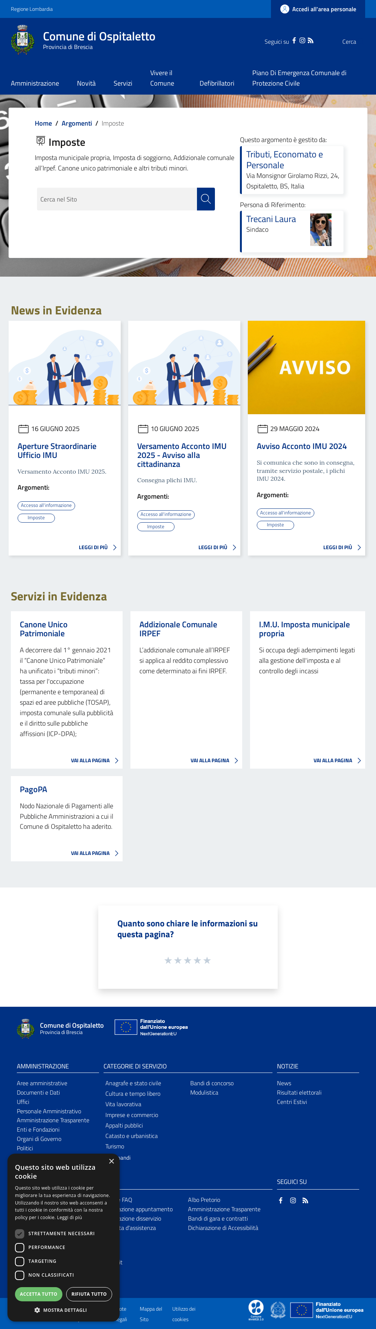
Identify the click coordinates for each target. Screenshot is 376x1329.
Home (43, 123)
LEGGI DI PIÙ (100, 547)
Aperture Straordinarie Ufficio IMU (57, 450)
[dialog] (63, 1238)
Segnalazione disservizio (131, 1217)
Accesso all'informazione (47, 505)
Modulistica (204, 1091)
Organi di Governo (39, 1138)
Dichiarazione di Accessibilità (223, 1226)
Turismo (114, 1145)
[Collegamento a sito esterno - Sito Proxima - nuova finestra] (256, 1309)
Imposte (36, 517)
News (284, 1082)
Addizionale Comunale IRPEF (178, 628)
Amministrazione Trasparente (53, 1119)
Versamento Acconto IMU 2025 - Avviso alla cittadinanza (181, 455)
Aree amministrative (42, 1082)
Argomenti (77, 123)
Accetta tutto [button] (38, 1294)
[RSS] (295, 39)
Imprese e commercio (131, 1114)
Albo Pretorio (204, 1199)
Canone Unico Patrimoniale (44, 628)
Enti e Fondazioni (38, 1129)
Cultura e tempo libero (132, 1093)
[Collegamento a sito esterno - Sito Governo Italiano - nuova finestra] (279, 1309)
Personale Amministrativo (49, 1110)
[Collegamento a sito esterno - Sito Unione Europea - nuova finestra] (150, 1028)
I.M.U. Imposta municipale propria (304, 628)
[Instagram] (287, 39)
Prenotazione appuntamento (137, 1208)
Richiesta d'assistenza (128, 1226)
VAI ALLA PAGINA (97, 760)
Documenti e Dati (38, 1091)
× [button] (111, 1162)
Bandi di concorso (212, 1082)
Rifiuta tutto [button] (89, 1294)
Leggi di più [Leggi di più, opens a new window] (69, 1217)
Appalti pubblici (124, 1124)
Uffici (23, 1101)
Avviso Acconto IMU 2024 (302, 446)
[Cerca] (356, 41)
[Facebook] (279, 39)
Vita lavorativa (123, 1103)
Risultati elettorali (299, 1091)
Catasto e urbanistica (131, 1135)
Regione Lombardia (32, 9)
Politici (25, 1147)
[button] (63, 1310)
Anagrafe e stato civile (133, 1082)
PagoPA (33, 789)
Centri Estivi (292, 1101)
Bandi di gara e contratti (218, 1217)
